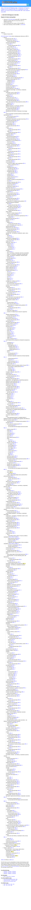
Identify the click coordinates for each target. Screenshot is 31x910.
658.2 (26, 220)
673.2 (16, 276)
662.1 (13, 681)
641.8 (12, 368)
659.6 (19, 80)
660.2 (19, 46)
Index (6, 892)
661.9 (14, 47)
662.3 (20, 218)
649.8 (15, 430)
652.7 (13, 668)
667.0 (14, 76)
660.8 (17, 306)
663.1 (13, 144)
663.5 (12, 860)
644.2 (28, 431)
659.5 (13, 83)
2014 (22, 24)
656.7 (14, 231)
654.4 (22, 79)
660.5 (17, 219)
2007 (13, 894)
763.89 (18, 866)
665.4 (12, 137)
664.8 (15, 468)
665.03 (3, 880)
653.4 (27, 121)
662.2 (14, 683)
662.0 (12, 682)
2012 (4, 893)
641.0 (17, 509)
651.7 (5, 320)
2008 (9, 894)
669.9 (15, 39)
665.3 (18, 90)
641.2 (12, 98)
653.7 (16, 40)
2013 (13, 892)
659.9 (13, 400)
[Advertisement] (10, 29)
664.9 (11, 432)
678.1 (13, 791)
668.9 (14, 88)
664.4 (11, 442)
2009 (4, 894)
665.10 (11, 880)
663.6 (11, 169)
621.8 (18, 873)
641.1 (16, 361)
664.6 (5, 438)
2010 (13, 893)
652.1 (17, 118)
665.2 (17, 291)
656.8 (10, 241)
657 (13, 246)
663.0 (14, 146)
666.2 (12, 376)
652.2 (11, 117)
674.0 (11, 96)
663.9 (13, 165)
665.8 (13, 224)
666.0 (15, 77)
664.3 (14, 435)
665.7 (14, 335)
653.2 (10, 153)
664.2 (14, 457)
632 (25, 205)
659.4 (14, 529)
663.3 (17, 168)
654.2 (18, 646)
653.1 (19, 147)
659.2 (14, 324)
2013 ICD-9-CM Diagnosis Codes (10, 7)
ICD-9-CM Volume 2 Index (6, 36)
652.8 (16, 73)
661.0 (21, 230)
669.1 (11, 543)
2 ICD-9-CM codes (11, 19)
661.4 (12, 105)
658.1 (16, 272)
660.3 (12, 302)
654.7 (11, 68)
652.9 (20, 55)
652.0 (10, 556)
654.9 (17, 50)
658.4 (11, 86)
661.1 (16, 99)
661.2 (14, 125)
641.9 (5, 114)
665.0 (14, 485)
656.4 (17, 204)
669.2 (20, 517)
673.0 (12, 84)
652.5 (22, 304)
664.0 (17, 139)
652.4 (14, 120)
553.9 (12, 868)
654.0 (16, 48)
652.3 (11, 196)
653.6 (15, 383)
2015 (24, 24)
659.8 (16, 401)
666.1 (27, 103)
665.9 (17, 112)
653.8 (12, 155)
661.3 (13, 637)
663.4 (10, 185)
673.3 (11, 284)
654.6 (11, 44)
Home (2, 7)
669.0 (12, 242)
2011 (9, 893)
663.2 (19, 143)
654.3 (15, 394)
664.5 (11, 334)
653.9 (14, 235)
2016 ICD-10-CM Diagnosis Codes (9, 899)
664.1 (11, 450)
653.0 (18, 52)
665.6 (14, 332)
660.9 (14, 546)
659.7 (18, 223)
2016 (4, 904)
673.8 (9, 283)
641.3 (16, 353)
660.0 (19, 57)
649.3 (14, 136)
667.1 (16, 706)
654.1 (16, 326)
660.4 (14, 264)
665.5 (15, 439)
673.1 (16, 87)
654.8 (20, 434)
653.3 (10, 161)
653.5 (12, 58)
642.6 (11, 265)
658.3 (12, 222)
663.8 (17, 172)
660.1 (18, 41)
